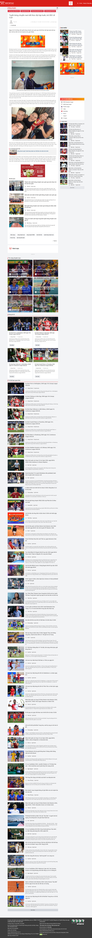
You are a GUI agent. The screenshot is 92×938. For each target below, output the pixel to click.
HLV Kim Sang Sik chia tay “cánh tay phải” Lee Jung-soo (39, 855)
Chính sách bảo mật (55, 925)
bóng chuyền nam (21, 234)
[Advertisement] (72, 18)
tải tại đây (49, 927)
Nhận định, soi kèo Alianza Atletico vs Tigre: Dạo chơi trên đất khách (76, 182)
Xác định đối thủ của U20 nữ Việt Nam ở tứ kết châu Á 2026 (40, 620)
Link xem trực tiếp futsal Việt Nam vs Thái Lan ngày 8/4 (39, 660)
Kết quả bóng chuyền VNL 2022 (37, 11)
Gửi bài (80, 3)
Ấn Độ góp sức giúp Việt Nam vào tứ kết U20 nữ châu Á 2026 (41, 712)
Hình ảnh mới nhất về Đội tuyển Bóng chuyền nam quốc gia (40, 195)
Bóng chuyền (12, 8)
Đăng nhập (89, 3)
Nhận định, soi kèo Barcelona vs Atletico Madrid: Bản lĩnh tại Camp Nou (76, 144)
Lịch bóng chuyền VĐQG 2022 (14, 11)
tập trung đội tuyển (21, 237)
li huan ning (12, 237)
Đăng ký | (85, 3)
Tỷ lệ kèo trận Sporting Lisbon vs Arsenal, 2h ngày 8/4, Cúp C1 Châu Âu (76, 157)
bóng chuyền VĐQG (31, 234)
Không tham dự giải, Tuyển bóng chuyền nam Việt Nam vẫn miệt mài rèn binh (33, 151)
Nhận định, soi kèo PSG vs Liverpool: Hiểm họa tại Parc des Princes (76, 137)
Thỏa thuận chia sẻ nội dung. (45, 925)
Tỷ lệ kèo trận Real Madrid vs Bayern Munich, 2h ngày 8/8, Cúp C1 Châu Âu (76, 151)
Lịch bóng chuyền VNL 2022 (50, 11)
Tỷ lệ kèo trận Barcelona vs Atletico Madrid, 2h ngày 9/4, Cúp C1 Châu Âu (76, 131)
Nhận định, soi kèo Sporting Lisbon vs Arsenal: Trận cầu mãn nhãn (76, 170)
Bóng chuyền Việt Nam (25, 11)
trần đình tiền (39, 234)
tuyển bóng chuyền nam (49, 234)
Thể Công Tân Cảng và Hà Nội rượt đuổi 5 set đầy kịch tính (40, 777)
